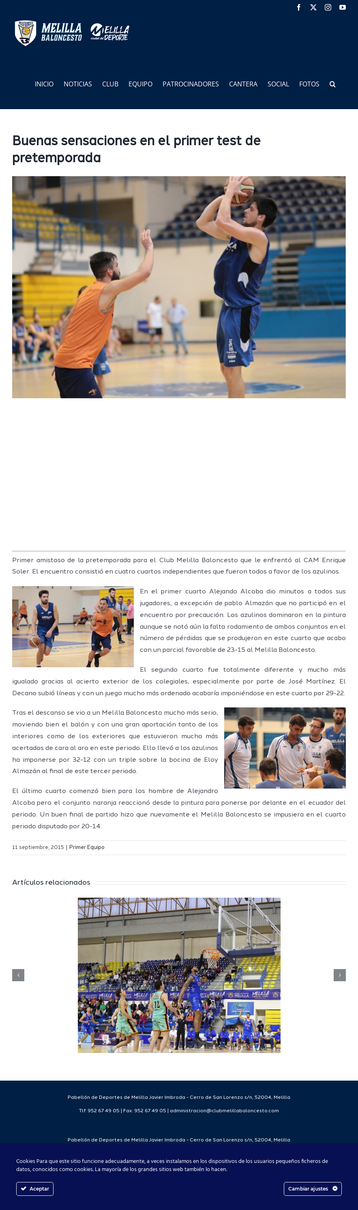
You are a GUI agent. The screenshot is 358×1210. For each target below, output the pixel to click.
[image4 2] (179, 287)
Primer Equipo (87, 847)
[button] (333, 83)
